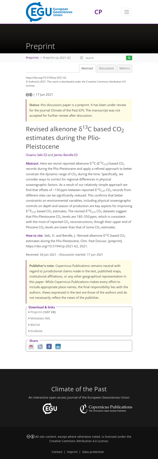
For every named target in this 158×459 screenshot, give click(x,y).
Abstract (87, 68)
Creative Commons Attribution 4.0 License (78, 441)
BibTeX (35, 325)
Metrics (124, 68)
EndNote (36, 331)
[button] (81, 58)
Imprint (72, 452)
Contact (57, 452)
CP (98, 12)
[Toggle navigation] (126, 12)
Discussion (106, 68)
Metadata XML (40, 318)
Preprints (32, 58)
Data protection (93, 452)
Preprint (36, 312)
